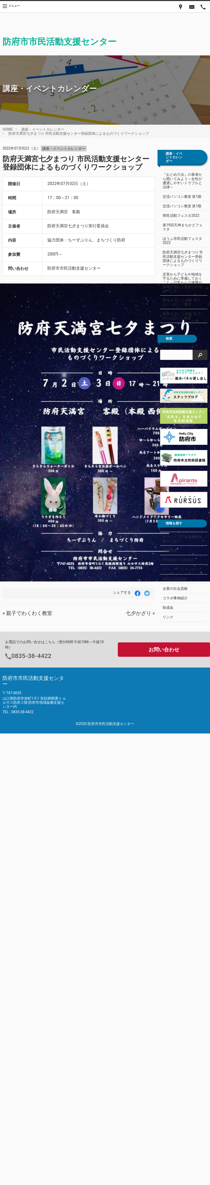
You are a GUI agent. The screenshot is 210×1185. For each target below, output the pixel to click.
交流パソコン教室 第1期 (182, 196)
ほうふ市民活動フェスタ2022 (182, 241)
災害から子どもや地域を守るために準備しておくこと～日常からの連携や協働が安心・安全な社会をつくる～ (182, 282)
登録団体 (170, 550)
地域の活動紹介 (175, 579)
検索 (169, 338)
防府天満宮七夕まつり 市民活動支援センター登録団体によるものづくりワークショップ (78, 133)
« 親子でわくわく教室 (27, 613)
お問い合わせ (164, 650)
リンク (168, 617)
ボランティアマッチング (182, 569)
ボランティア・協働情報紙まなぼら (182, 539)
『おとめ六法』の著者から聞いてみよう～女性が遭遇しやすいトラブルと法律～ (182, 180)
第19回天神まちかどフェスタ (181, 227)
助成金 (168, 607)
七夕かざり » (140, 613)
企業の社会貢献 (175, 588)
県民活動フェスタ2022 (181, 215)
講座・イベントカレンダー (42, 129)
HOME (8, 129)
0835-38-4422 (31, 656)
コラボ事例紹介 (175, 598)
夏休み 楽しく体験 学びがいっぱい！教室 (181, 302)
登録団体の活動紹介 (179, 560)
